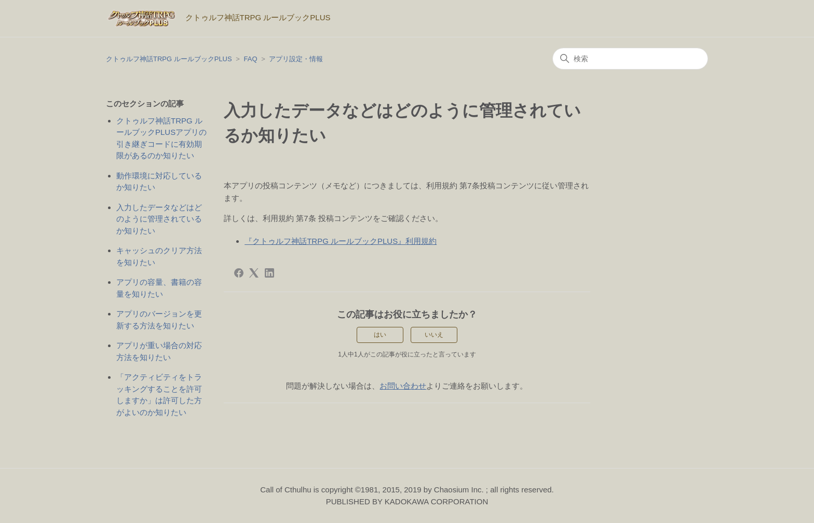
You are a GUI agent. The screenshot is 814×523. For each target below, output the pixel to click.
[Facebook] (238, 273)
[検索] (630, 58)
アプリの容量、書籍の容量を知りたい (159, 288)
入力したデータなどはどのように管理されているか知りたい (159, 219)
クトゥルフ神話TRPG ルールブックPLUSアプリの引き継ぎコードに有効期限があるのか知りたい (161, 138)
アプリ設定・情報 (296, 59)
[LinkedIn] (269, 273)
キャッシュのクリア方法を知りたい (159, 256)
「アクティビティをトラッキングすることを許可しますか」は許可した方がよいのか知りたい (159, 395)
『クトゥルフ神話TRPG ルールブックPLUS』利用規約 (341, 241)
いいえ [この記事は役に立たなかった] (434, 334)
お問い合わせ (402, 385)
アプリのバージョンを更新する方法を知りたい (159, 319)
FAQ (250, 59)
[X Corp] (254, 273)
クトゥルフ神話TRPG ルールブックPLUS (169, 59)
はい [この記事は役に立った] (380, 334)
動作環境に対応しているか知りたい (159, 181)
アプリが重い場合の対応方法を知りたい (159, 351)
